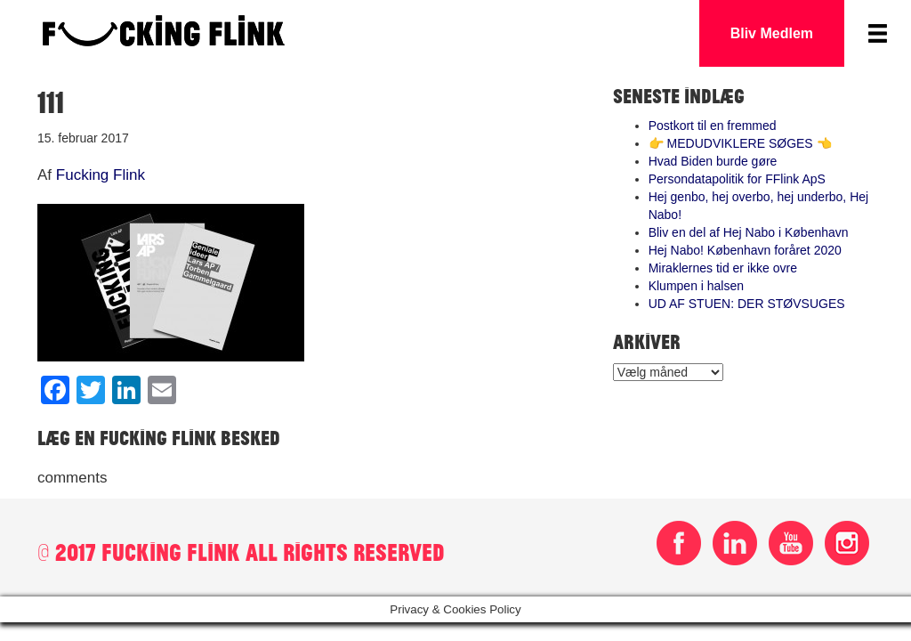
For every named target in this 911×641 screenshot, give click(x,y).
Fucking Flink (100, 174)
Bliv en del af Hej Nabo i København (749, 232)
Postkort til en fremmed (713, 125)
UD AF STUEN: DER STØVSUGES (747, 303)
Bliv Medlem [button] (771, 33)
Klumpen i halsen (696, 286)
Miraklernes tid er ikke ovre (723, 268)
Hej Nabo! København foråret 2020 (745, 250)
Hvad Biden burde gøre (713, 161)
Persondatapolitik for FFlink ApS (737, 179)
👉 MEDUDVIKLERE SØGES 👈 (740, 143)
